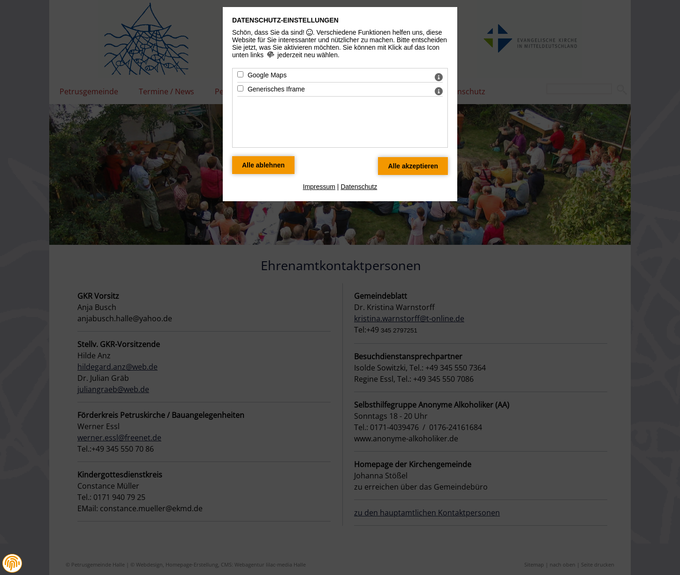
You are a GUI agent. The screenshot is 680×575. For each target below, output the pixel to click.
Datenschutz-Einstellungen (285, 20)
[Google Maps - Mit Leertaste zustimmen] (240, 74)
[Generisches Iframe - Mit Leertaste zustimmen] (240, 88)
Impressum (319, 186)
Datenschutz (358, 186)
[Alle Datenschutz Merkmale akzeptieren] (413, 166)
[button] (12, 563)
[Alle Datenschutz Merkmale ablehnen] (263, 165)
